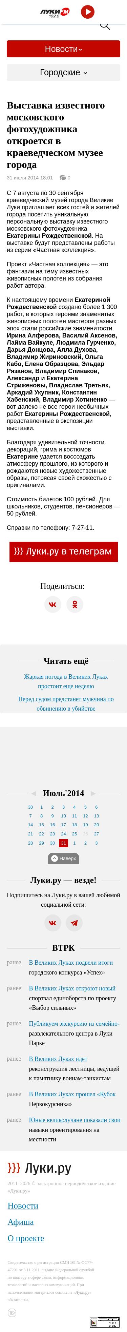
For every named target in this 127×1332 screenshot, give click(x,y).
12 (85, 815)
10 (63, 815)
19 (85, 824)
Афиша (21, 1222)
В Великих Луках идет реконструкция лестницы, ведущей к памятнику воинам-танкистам (74, 1069)
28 (30, 843)
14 (30, 824)
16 (52, 824)
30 (30, 807)
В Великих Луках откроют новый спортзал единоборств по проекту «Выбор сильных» (73, 998)
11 (74, 815)
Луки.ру (82, 1292)
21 (30, 833)
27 (96, 833)
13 (96, 815)
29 (41, 843)
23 (52, 833)
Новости (61, 49)
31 (63, 843)
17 (63, 824)
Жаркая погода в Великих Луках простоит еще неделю (66, 681)
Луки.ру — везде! (63, 880)
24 (63, 833)
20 (96, 824)
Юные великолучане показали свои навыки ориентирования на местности (75, 1130)
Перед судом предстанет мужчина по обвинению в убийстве (66, 704)
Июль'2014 (63, 793)
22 (41, 833)
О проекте (26, 1238)
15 (41, 824)
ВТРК (63, 947)
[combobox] (63, 72)
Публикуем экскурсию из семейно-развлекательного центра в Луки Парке (74, 1033)
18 (74, 824)
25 (74, 833)
